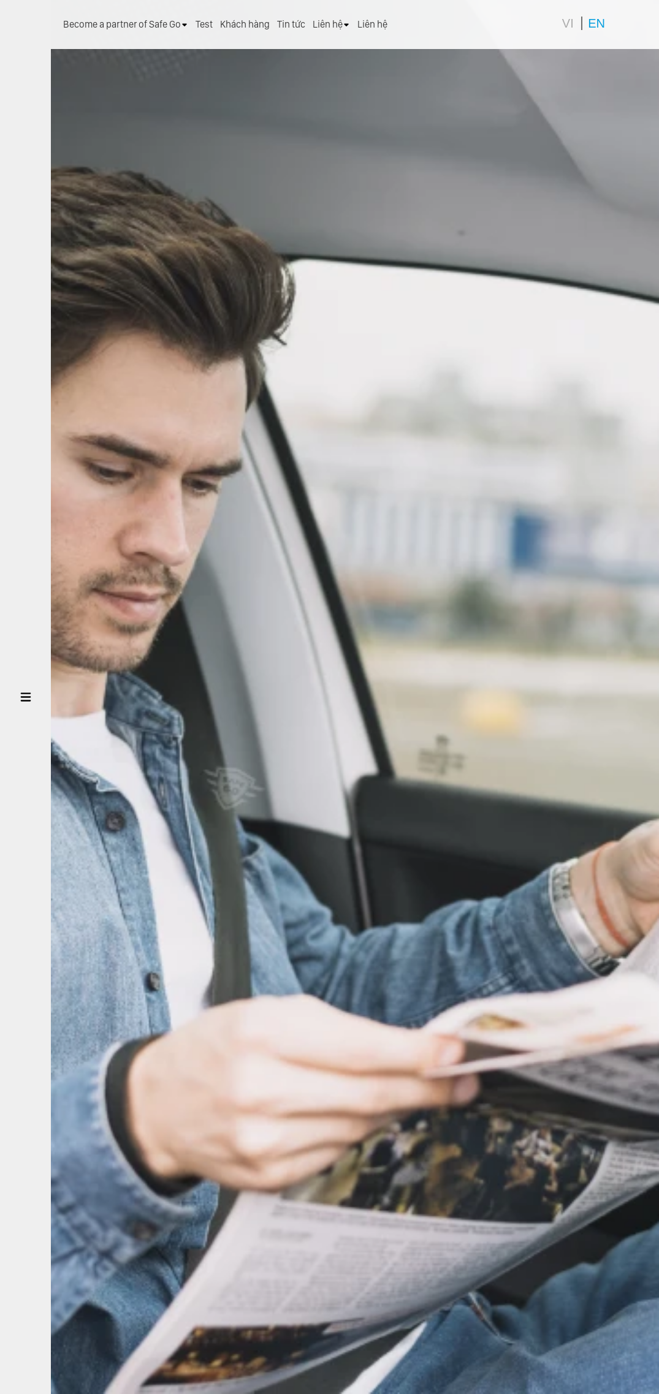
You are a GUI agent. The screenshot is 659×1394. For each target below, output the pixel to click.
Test (204, 24)
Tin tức (291, 24)
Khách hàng (245, 24)
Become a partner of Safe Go (125, 24)
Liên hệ (331, 24)
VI (568, 23)
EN (596, 23)
